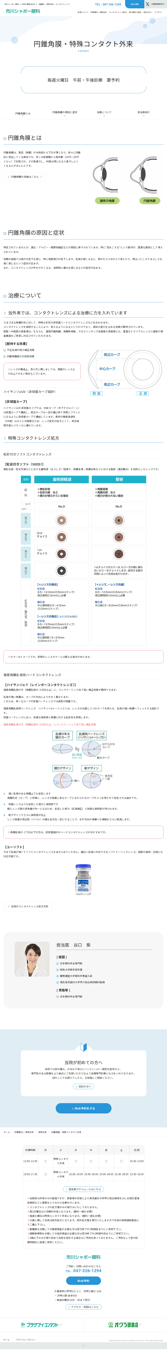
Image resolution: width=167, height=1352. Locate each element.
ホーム (6, 1134)
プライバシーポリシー (26, 1342)
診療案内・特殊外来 (24, 1134)
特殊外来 (42, 1134)
